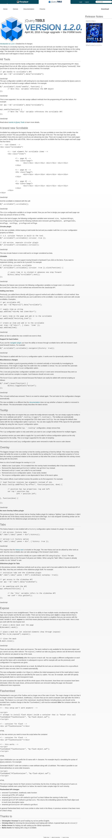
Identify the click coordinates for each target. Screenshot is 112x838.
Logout (87, 2)
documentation (34, 400)
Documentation (28, 9)
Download (105, 9)
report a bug (66, 831)
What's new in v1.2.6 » (94, 45)
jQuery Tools (54, 2)
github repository (56, 831)
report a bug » (91, 21)
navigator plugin (15, 341)
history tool (19, 546)
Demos (15, 9)
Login (80, 2)
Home (5, 9)
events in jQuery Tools (16, 122)
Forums (42, 9)
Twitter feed (46, 831)
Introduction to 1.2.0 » (7, 44)
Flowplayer (23, 2)
